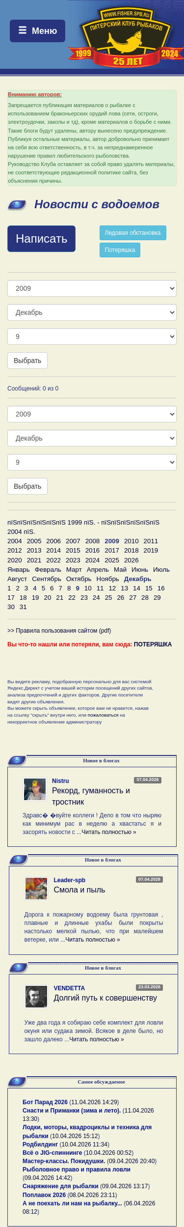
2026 (131, 560)
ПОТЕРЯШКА (153, 644)
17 (11, 597)
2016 (92, 550)
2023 (73, 560)
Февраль (48, 569)
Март (74, 569)
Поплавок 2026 (44, 1195)
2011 (151, 541)
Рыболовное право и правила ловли (77, 1169)
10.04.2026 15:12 (75, 1136)
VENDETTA (69, 988)
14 (136, 588)
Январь (18, 569)
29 (157, 597)
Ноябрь (108, 579)
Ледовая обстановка (133, 232)
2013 (34, 550)
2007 (73, 541)
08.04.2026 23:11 (92, 1195)
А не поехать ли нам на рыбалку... (72, 1203)
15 (149, 588)
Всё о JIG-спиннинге (52, 1152)
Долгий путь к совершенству (105, 998)
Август (17, 579)
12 (112, 588)
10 (88, 588)
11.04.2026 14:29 (94, 1102)
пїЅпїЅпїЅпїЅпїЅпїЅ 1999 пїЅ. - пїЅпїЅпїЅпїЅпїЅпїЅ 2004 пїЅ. (83, 527)
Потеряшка (120, 250)
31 (23, 607)
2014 (53, 550)
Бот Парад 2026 (45, 1102)
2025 (112, 560)
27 (132, 597)
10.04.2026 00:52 (108, 1152)
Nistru (60, 781)
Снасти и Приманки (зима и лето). (72, 1110)
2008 (92, 541)
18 (23, 597)
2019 (151, 550)
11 (100, 588)
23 (84, 597)
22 (72, 597)
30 (11, 607)
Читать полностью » (108, 832)
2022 (53, 560)
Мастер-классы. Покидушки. (64, 1161)
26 (120, 597)
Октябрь (79, 579)
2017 (112, 550)
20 (47, 597)
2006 (53, 541)
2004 (14, 541)
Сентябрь (46, 579)
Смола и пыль (79, 890)
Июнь (139, 569)
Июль (161, 569)
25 (108, 597)
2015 (73, 550)
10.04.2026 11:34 (84, 1144)
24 (96, 597)
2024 (92, 560)
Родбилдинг (40, 1144)
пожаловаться (103, 715)
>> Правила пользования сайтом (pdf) (59, 630)
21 (59, 597)
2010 (131, 541)
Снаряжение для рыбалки (61, 1186)
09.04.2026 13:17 (125, 1186)
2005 (34, 541)
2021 (34, 560)
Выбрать (27, 360)
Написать (41, 238)
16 (161, 588)
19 (35, 597)
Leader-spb (69, 880)
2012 (14, 550)
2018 (131, 550)
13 (124, 588)
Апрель (98, 569)
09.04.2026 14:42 (47, 1177)
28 (145, 597)
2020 (14, 560)
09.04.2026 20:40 (132, 1161)
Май (120, 569)
